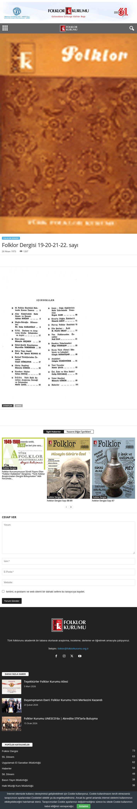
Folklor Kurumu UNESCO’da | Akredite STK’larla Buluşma (61, 718)
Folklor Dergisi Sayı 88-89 (59, 500)
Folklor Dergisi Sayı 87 (103, 500)
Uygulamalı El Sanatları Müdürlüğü (21, 762)
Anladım (83, 806)
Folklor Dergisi (11, 238)
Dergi (18, 405)
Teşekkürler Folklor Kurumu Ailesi (46, 681)
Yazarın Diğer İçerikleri (79, 431)
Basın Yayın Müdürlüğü (15, 780)
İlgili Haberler (53, 431)
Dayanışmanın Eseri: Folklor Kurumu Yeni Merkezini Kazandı (63, 700)
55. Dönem (8, 756)
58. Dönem (8, 774)
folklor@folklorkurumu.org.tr (73, 648)
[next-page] (71, 507)
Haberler (7, 768)
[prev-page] (66, 507)
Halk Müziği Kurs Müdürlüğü (17, 785)
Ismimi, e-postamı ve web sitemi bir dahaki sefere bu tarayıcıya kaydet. (45, 591)
